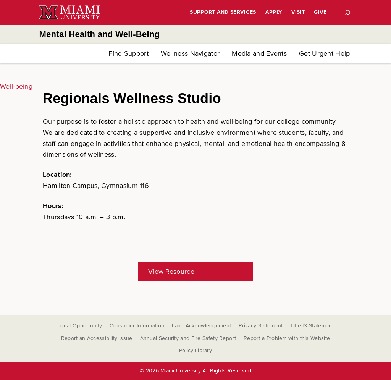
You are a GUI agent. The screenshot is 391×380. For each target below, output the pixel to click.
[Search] (347, 12)
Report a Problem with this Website (287, 338)
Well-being (16, 86)
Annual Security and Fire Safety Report (188, 338)
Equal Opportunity (79, 325)
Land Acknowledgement (201, 325)
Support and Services (223, 12)
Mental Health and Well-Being (99, 34)
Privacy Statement (261, 325)
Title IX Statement (311, 325)
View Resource (171, 271)
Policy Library (195, 350)
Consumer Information (137, 325)
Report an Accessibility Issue (96, 338)
